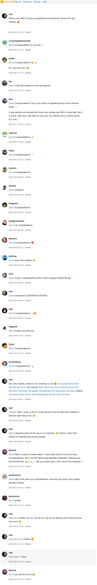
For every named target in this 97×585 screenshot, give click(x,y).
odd (11, 309)
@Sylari (52, 394)
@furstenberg (62, 394)
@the (40, 387)
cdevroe (13, 133)
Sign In (18, 2)
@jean (47, 387)
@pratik (12, 387)
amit (11, 274)
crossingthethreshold (19, 41)
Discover (27, 2)
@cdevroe (56, 387)
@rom (28, 394)
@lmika (64, 387)
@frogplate (33, 391)
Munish (12, 450)
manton (12, 168)
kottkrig (12, 256)
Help (44, 2)
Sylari (12, 344)
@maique (71, 391)
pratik (12, 58)
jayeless (13, 238)
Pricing (37, 2)
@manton (13, 391)
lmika (11, 151)
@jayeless (61, 391)
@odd (34, 394)
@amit (21, 394)
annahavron (15, 475)
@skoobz (23, 391)
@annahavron (15, 539)
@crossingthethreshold (68, 384)
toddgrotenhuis (16, 221)
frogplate (13, 203)
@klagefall (43, 394)
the (10, 81)
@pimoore (21, 387)
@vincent (73, 387)
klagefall (13, 327)
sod (10, 14)
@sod (11, 45)
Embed (28, 32)
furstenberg (14, 362)
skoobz (12, 186)
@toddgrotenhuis (47, 391)
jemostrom (14, 496)
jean (11, 99)
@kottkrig (13, 394)
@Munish (13, 518)
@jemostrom (15, 557)
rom (11, 291)
